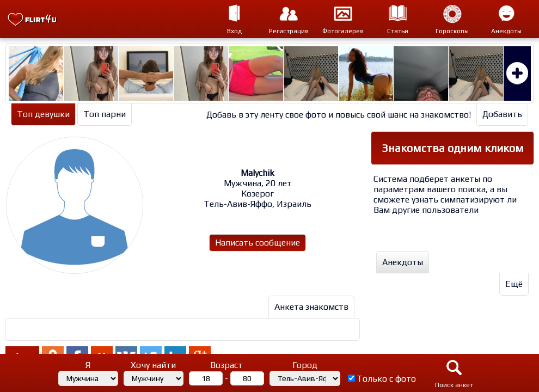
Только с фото (386, 378)
